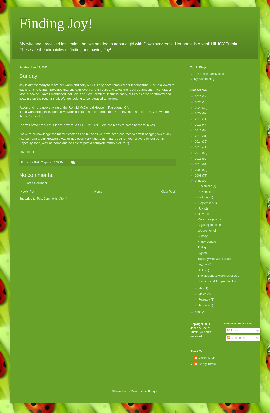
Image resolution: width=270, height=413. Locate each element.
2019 (198, 119)
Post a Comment (36, 183)
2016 (198, 130)
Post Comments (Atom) (52, 198)
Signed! (203, 253)
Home (98, 191)
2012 (198, 153)
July (201, 208)
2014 (198, 141)
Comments (236, 338)
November (205, 191)
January (203, 305)
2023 (198, 108)
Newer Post (27, 191)
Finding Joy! (56, 23)
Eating (202, 247)
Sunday (203, 236)
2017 (198, 124)
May (201, 288)
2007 (198, 181)
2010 (198, 164)
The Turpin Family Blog (209, 74)
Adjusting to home (209, 225)
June (201, 214)
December (205, 186)
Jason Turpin (207, 357)
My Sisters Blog (204, 79)
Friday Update (207, 241)
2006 (198, 312)
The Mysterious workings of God (218, 275)
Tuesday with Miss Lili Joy (214, 259)
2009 (198, 170)
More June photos (209, 219)
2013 (198, 147)
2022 (198, 113)
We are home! (207, 230)
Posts (232, 330)
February (204, 299)
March (202, 294)
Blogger (152, 391)
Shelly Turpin (207, 364)
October (203, 197)
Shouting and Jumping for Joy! (217, 281)
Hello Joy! (204, 270)
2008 (198, 175)
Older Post (168, 191)
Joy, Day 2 (204, 264)
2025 (198, 96)
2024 (198, 102)
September (205, 203)
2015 (198, 136)
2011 (198, 158)
